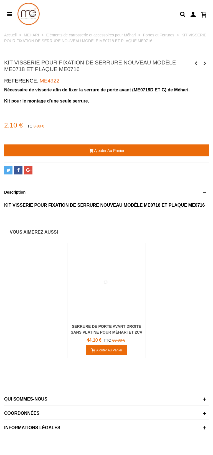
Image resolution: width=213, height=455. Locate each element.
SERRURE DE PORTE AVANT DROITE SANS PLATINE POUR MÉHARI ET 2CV (106, 329)
